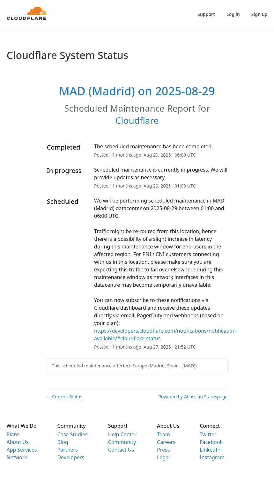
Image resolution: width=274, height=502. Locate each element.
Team (163, 434)
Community (122, 442)
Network (17, 457)
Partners (67, 449)
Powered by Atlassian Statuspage (193, 397)
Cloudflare (137, 120)
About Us (18, 442)
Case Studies (72, 434)
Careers (166, 442)
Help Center (122, 434)
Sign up (259, 14)
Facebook (211, 442)
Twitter (208, 434)
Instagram (212, 457)
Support (206, 14)
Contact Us (121, 449)
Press (163, 449)
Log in (233, 14)
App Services (22, 449)
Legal (163, 457)
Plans (13, 434)
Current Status (65, 397)
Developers (70, 457)
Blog (62, 442)
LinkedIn (210, 449)
